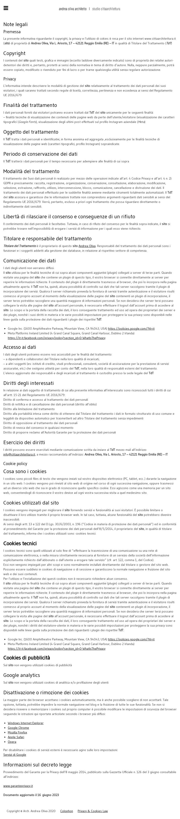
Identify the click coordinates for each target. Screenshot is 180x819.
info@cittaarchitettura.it (19, 454)
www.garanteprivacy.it (18, 786)
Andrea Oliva (87, 246)
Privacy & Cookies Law (93, 811)
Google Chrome (18, 728)
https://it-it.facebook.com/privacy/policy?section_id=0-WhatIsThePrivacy (56, 338)
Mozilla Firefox (17, 732)
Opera (12, 742)
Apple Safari (16, 737)
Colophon (66, 811)
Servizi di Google (14, 755)
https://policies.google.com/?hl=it (131, 329)
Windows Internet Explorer (26, 723)
